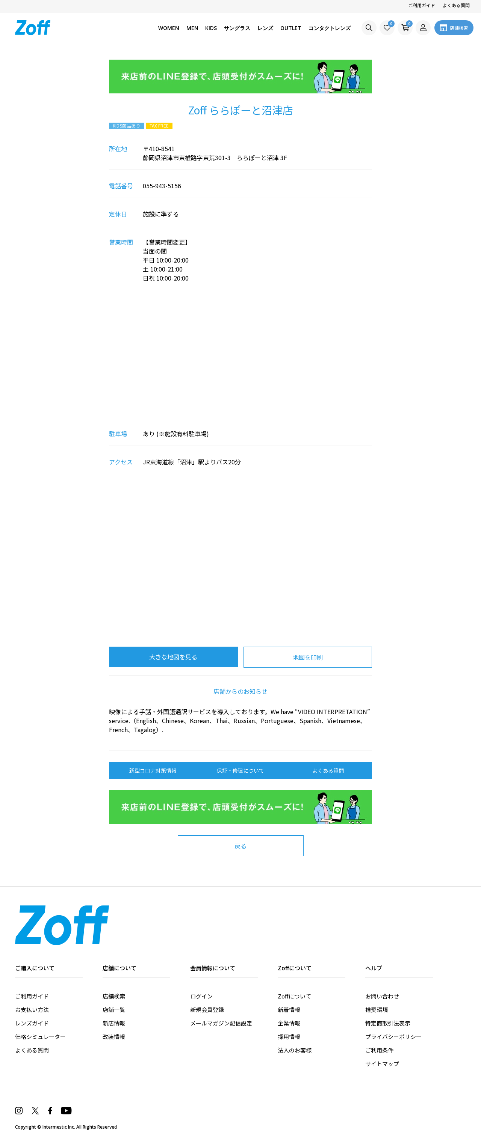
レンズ (265, 28)
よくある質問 (456, 5)
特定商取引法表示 (387, 1023)
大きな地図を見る (173, 656)
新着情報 (289, 1009)
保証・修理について (240, 770)
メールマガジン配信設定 (221, 1023)
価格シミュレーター (40, 1036)
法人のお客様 (295, 1050)
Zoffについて (294, 996)
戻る (240, 845)
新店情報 (114, 1023)
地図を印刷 (308, 657)
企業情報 (289, 1023)
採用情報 (289, 1036)
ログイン (201, 996)
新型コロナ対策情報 (153, 770)
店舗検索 (114, 996)
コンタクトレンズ (330, 28)
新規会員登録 (207, 1009)
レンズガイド (32, 1023)
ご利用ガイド (421, 5)
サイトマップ (382, 1063)
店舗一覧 (114, 1009)
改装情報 (114, 1036)
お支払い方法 (32, 1009)
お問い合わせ (382, 996)
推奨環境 (376, 1009)
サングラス (237, 28)
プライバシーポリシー (393, 1036)
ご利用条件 (379, 1050)
